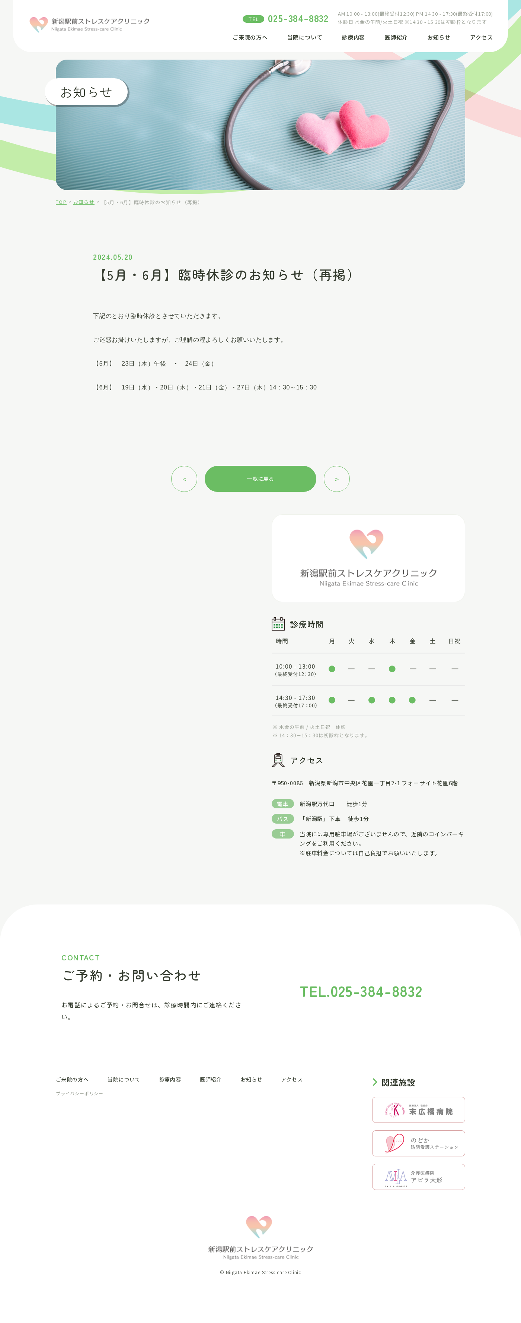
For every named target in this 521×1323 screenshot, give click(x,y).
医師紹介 (396, 37)
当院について (305, 37)
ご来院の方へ (250, 37)
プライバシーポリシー (79, 1093)
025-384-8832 (298, 18)
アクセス (481, 37)
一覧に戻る (260, 478)
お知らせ (439, 37)
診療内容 (353, 37)
